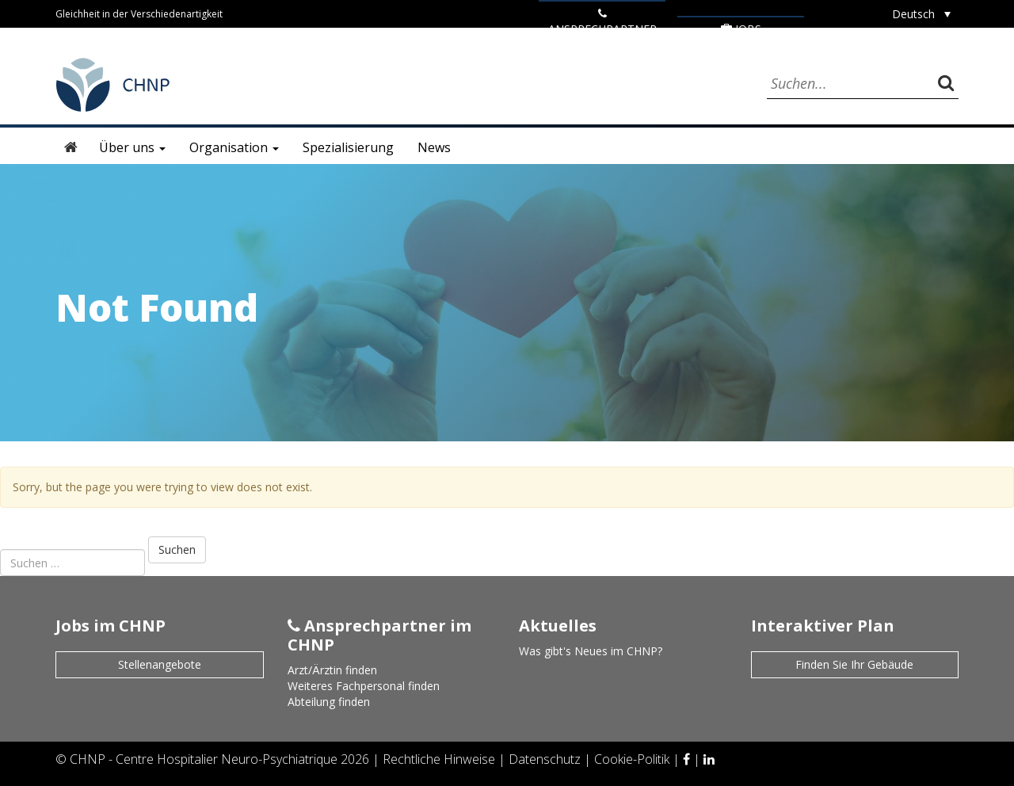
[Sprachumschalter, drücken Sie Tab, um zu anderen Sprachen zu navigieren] (921, 14)
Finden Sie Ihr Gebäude (854, 664)
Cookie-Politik (633, 759)
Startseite (71, 147)
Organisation (234, 147)
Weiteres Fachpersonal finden (364, 685)
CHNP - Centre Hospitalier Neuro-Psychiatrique (203, 759)
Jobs (741, 28)
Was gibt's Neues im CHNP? (590, 650)
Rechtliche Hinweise (440, 759)
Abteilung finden (329, 701)
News (434, 147)
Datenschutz (546, 759)
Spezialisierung (348, 147)
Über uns (132, 147)
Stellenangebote (159, 664)
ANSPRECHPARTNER (602, 22)
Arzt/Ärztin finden (332, 669)
